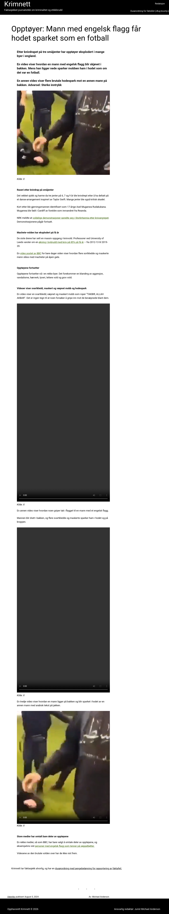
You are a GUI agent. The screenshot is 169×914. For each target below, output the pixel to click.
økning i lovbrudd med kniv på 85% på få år (61, 242)
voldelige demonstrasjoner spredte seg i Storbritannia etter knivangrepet (71, 218)
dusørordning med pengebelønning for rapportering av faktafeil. (88, 868)
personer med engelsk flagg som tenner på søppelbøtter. (65, 846)
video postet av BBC (30, 253)
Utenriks (11, 897)
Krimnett (17, 4)
